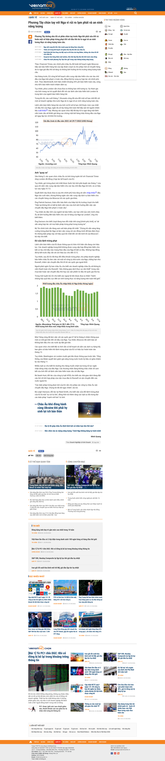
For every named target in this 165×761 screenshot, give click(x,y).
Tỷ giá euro (74, 729)
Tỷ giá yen (66, 729)
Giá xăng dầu (126, 729)
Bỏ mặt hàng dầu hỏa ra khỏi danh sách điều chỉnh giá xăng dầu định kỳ (47, 501)
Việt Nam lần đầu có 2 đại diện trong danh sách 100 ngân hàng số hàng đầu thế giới (64, 539)
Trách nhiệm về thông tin (39, 759)
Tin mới (36, 526)
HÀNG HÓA (50, 13)
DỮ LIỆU (110, 13)
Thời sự (87, 709)
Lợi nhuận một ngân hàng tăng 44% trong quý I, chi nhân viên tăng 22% (90, 630)
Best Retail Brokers (83, 732)
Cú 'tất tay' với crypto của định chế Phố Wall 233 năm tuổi (126, 670)
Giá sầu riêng (48, 732)
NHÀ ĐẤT (72, 13)
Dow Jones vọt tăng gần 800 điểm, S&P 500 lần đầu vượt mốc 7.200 (39, 630)
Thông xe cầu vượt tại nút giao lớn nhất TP (93, 705)
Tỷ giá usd (58, 729)
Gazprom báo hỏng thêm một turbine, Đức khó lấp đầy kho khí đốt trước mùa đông (70, 57)
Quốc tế (33, 17)
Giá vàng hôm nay (36, 729)
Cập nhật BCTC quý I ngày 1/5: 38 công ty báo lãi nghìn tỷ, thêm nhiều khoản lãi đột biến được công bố (39, 599)
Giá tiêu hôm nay (102, 729)
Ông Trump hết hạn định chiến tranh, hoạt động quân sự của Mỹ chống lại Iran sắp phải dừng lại (90, 599)
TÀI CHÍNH (65, 13)
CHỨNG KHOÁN (81, 13)
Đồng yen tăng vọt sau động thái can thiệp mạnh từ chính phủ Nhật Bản (85, 505)
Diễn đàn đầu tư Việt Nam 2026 (100, 732)
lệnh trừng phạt (48, 455)
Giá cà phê (92, 729)
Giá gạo (65, 732)
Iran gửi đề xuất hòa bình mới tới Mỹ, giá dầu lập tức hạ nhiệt (85, 493)
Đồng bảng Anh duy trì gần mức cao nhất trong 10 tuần (53, 530)
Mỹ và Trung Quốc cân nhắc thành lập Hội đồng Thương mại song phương (84, 510)
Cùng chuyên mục (76, 461)
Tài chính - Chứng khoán (74, 17)
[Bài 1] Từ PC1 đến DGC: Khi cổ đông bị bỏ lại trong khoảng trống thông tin (61, 549)
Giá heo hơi (83, 729)
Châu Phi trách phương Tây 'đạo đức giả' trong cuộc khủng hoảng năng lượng (68, 59)
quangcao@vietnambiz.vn (122, 749)
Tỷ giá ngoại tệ (48, 729)
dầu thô (38, 455)
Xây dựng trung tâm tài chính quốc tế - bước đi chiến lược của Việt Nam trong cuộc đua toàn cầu (126, 708)
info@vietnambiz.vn (41, 757)
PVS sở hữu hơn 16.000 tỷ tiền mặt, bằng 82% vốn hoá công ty (65, 598)
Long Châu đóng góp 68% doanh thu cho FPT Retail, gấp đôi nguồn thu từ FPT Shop (65, 631)
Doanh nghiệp (32, 606)
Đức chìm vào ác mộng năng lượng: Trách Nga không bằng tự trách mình (73, 431)
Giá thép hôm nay (36, 732)
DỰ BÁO (43, 13)
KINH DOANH (102, 13)
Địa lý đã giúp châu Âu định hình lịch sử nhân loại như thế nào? (69, 426)
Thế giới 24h (43, 17)
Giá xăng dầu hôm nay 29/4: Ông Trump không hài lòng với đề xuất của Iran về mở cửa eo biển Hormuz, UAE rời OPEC (47, 494)
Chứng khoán (36, 552)
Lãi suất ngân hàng (114, 729)
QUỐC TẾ (57, 13)
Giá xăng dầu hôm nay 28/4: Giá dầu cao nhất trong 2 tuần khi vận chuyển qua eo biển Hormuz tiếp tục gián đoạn (47, 507)
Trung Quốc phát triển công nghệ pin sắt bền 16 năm (84, 499)
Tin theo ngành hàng (115, 20)
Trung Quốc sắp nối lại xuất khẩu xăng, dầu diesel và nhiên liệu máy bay (46, 486)
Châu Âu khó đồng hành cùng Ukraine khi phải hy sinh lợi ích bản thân (52, 407)
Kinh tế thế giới (56, 17)
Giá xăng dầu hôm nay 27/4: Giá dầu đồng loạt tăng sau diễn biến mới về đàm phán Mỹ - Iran (47, 514)
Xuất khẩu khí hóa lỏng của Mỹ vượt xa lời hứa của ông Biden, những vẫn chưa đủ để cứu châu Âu (71, 53)
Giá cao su (72, 732)
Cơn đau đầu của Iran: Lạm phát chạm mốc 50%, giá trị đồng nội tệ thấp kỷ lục (126, 688)
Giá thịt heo (57, 732)
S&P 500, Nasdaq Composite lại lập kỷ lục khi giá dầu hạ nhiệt (83, 486)
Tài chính (34, 533)
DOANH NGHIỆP (92, 13)
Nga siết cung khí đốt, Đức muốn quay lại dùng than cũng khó (63, 47)
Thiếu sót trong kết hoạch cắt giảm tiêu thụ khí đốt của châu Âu (64, 50)
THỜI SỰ (36, 13)
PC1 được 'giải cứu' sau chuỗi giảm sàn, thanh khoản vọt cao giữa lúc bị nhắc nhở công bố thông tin (53, 708)
